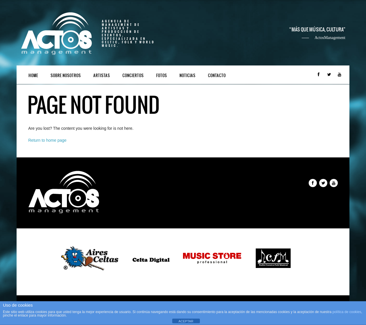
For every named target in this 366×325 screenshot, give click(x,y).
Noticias (188, 75)
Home (33, 75)
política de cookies (347, 312)
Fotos (161, 75)
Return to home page (47, 140)
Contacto (217, 75)
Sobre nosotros (66, 75)
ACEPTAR (185, 321)
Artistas (101, 75)
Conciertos (133, 75)
